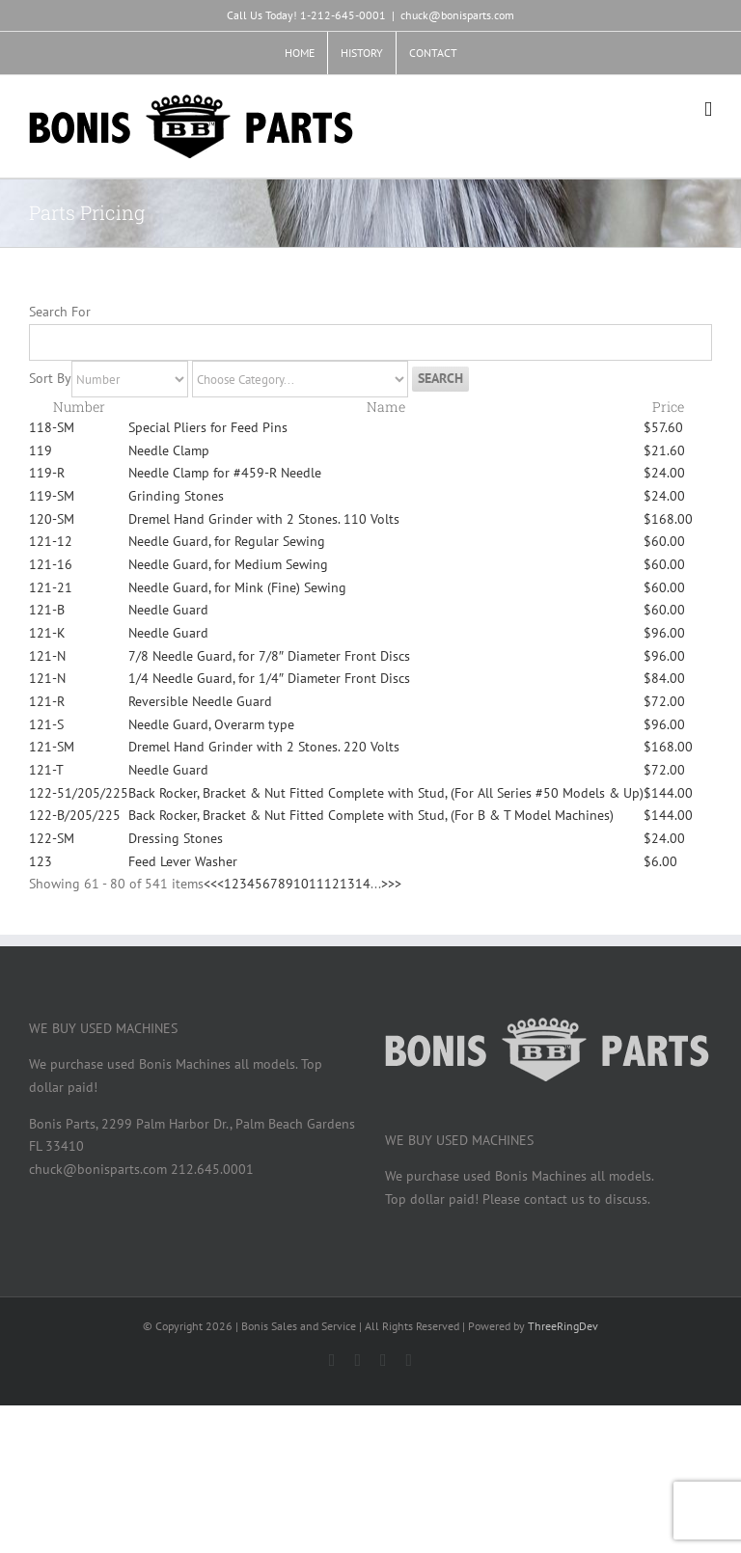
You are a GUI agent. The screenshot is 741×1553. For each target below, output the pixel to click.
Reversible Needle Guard (200, 701)
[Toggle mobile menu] (708, 109)
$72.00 (664, 701)
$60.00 (664, 541)
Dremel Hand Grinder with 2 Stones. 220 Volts (263, 746)
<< (210, 883)
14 (362, 883)
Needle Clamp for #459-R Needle (224, 472)
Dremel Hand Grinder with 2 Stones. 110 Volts (263, 519)
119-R (47, 472)
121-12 (50, 541)
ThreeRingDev (563, 1326)
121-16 (50, 564)
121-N (47, 656)
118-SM (51, 427)
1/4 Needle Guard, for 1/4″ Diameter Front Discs (269, 678)
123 (40, 861)
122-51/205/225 (78, 793)
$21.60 (664, 450)
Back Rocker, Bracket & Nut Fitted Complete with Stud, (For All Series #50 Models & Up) (386, 793)
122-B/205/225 (75, 815)
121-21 (50, 587)
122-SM (51, 838)
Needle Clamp (168, 450)
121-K (47, 632)
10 (301, 883)
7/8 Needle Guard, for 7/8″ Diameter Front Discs (269, 656)
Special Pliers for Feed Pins (208, 427)
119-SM (51, 495)
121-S (46, 724)
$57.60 (663, 427)
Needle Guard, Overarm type (211, 724)
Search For (60, 311)
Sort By (50, 378)
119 (40, 450)
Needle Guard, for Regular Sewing (226, 541)
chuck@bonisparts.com (457, 15)
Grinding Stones (176, 495)
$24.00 (664, 472)
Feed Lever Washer (182, 861)
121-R (47, 701)
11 (316, 883)
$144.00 (668, 793)
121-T (46, 769)
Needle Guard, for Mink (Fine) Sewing (237, 587)
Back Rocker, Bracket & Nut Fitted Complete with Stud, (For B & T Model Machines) (371, 815)
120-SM (51, 519)
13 (347, 883)
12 (332, 883)
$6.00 (660, 861)
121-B (47, 609)
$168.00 (668, 519)
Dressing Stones (175, 838)
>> (394, 883)
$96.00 (664, 632)
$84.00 (664, 678)
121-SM (51, 746)
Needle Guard (168, 609)
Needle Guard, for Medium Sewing (228, 564)
